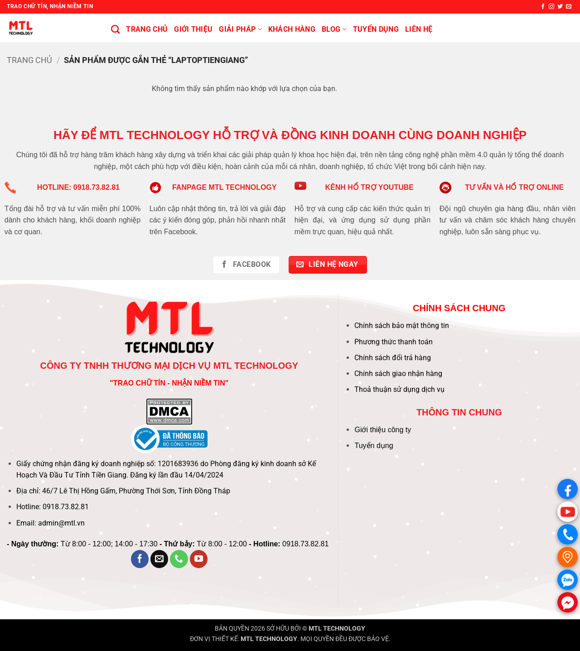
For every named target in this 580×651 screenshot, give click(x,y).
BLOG (334, 29)
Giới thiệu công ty (382, 430)
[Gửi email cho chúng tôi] (568, 7)
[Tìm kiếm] (115, 29)
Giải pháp (240, 29)
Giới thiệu (193, 29)
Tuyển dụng (373, 445)
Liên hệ (418, 29)
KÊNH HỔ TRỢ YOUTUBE (369, 187)
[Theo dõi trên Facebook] (543, 7)
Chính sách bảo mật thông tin (401, 325)
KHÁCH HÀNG (291, 29)
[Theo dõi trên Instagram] (551, 7)
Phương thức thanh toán (393, 342)
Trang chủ (147, 29)
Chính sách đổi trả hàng (392, 357)
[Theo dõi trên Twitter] (560, 7)
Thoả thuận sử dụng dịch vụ (399, 389)
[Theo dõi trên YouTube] (199, 559)
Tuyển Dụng (376, 29)
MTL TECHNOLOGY (337, 628)
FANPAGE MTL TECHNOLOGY (224, 187)
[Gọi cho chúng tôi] (179, 559)
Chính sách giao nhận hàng (398, 373)
